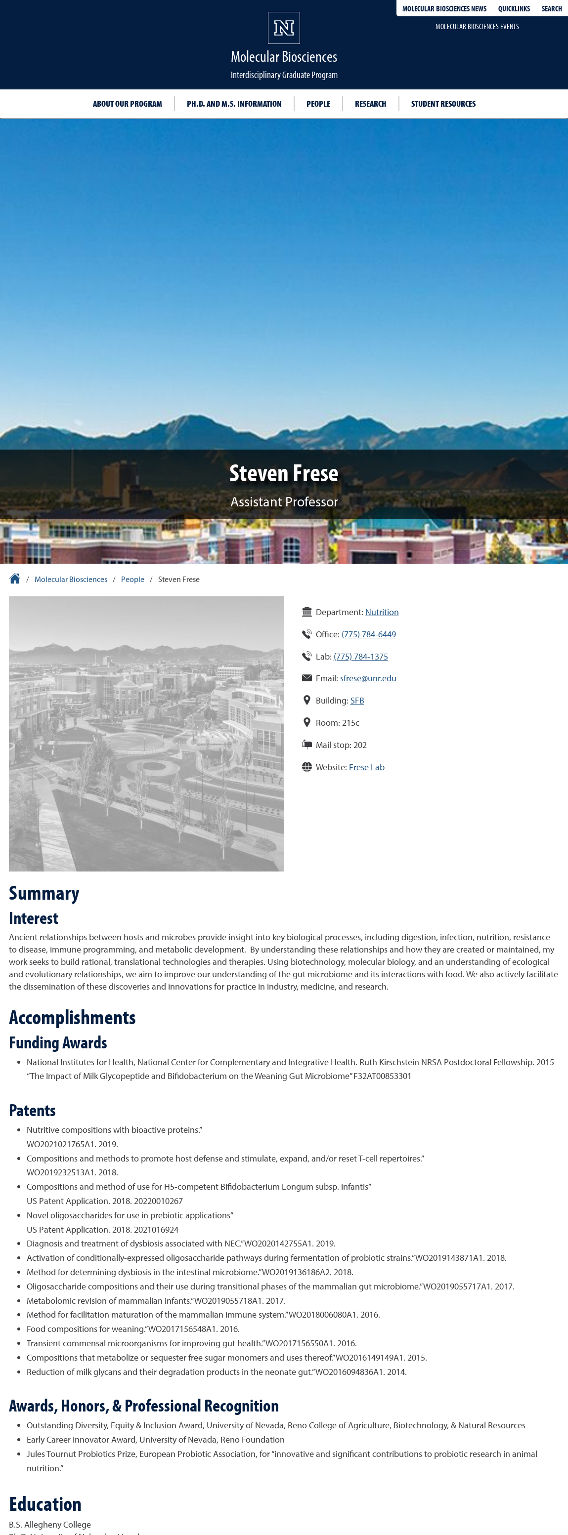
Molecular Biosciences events (477, 26)
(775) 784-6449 (369, 634)
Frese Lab (367, 767)
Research (371, 103)
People (318, 103)
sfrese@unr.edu (368, 678)
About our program (127, 103)
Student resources (443, 103)
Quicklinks (514, 8)
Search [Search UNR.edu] (552, 8)
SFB (357, 700)
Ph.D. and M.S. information (234, 103)
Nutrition (382, 612)
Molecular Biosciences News (444, 8)
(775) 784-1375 (361, 656)
